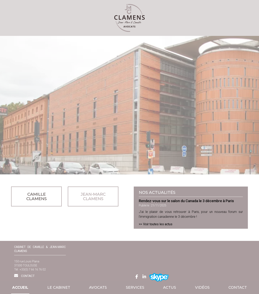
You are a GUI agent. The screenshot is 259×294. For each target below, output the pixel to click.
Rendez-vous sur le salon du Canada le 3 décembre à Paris (186, 201)
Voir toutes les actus (157, 224)
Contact (237, 287)
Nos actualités (157, 192)
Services (135, 287)
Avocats (98, 287)
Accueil (20, 287)
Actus (169, 287)
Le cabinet (58, 287)
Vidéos (202, 287)
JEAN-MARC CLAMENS (93, 196)
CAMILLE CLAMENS (36, 196)
